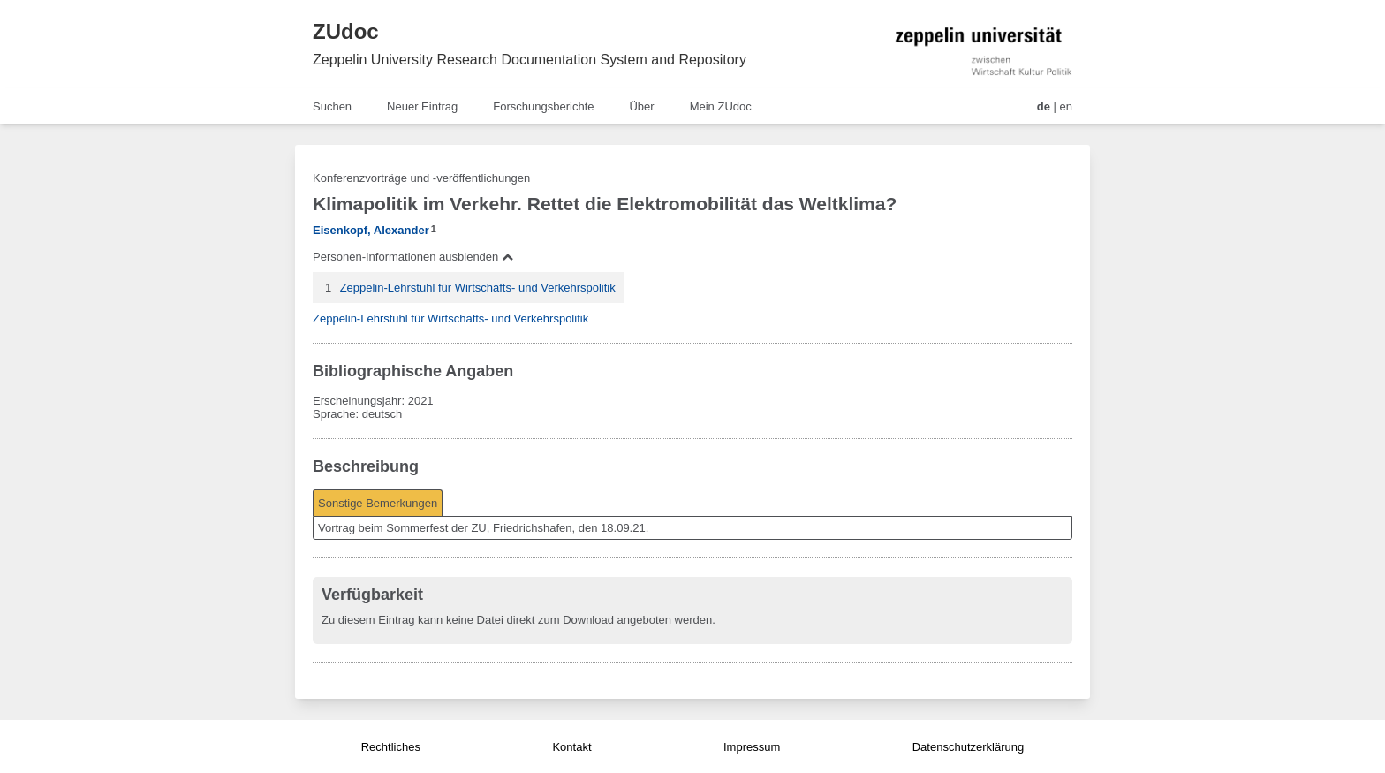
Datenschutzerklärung (968, 747)
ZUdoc (346, 31)
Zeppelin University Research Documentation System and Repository (529, 59)
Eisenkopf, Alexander (371, 230)
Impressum (751, 747)
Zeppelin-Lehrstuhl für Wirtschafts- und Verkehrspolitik (478, 287)
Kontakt (571, 747)
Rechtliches (390, 747)
